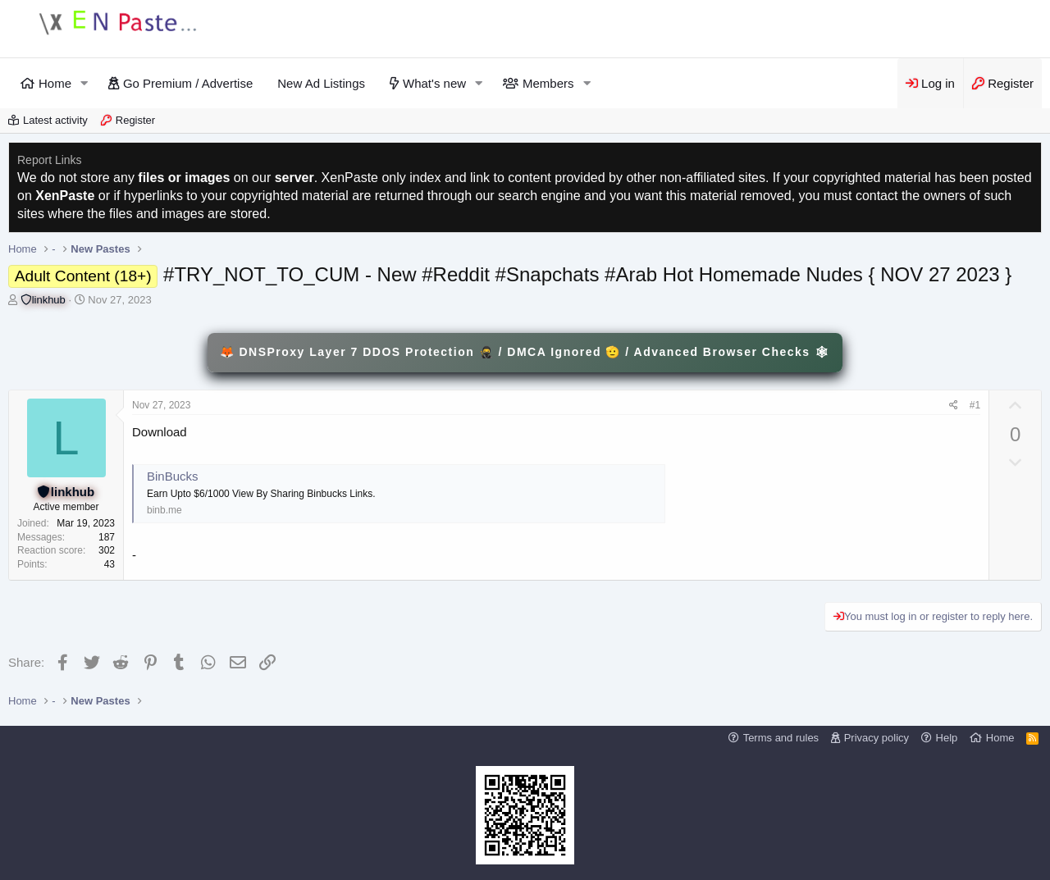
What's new (434, 83)
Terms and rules (781, 738)
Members (548, 83)
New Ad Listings (321, 83)
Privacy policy (876, 738)
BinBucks (173, 476)
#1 (975, 405)
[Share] (953, 405)
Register (135, 120)
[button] (84, 83)
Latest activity (55, 120)
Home (55, 83)
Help (947, 738)
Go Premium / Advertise (188, 83)
